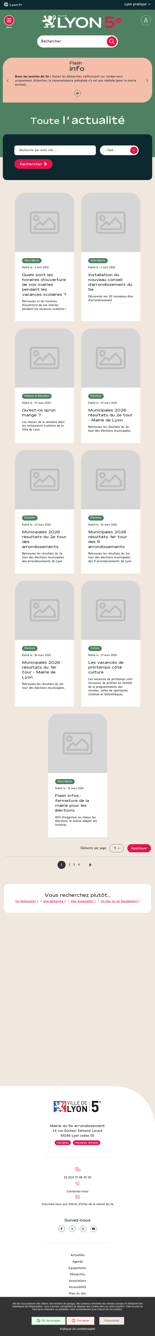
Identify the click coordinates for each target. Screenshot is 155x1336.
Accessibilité (77, 1287)
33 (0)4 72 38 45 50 (77, 1177)
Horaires (63, 1142)
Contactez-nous (77, 1191)
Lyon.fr (16, 4)
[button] (8, 81)
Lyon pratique (138, 4)
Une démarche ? (54, 605)
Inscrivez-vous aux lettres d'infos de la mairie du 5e (78, 1204)
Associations (77, 1281)
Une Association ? (83, 605)
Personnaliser (112, 1320)
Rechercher (51, 41)
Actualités (78, 1255)
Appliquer (139, 551)
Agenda (77, 1261)
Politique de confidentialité (77, 1329)
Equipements (77, 1268)
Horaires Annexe (86, 1142)
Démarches (77, 1274)
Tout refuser (80, 1321)
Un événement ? (26, 605)
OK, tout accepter (48, 1321)
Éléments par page (93, 551)
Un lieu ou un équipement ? (120, 605)
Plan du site (77, 1293)
